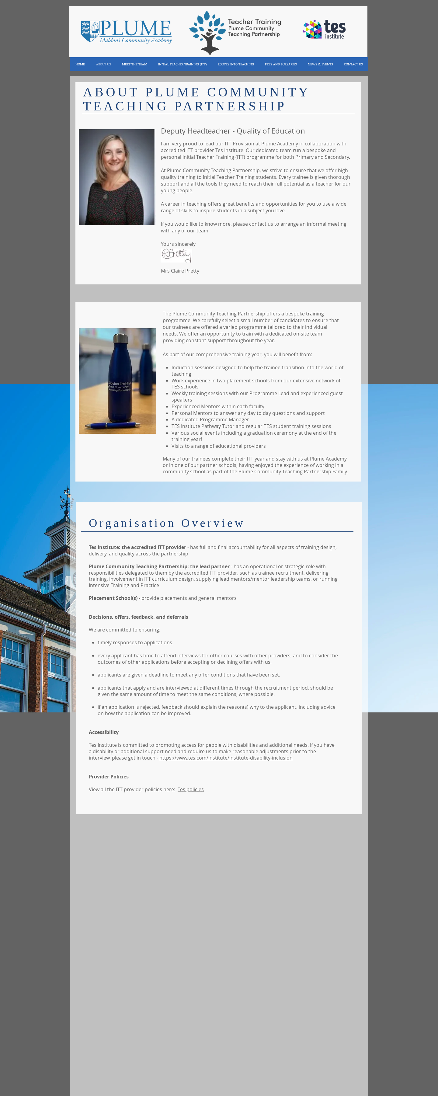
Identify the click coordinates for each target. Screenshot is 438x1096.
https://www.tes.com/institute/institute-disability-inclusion (226, 757)
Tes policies (191, 789)
